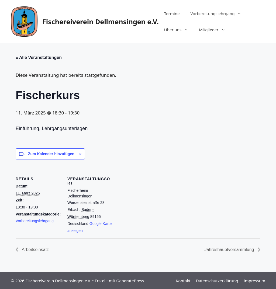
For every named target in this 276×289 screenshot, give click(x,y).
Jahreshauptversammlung (229, 249)
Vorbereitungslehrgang (218, 13)
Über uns (179, 30)
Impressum (254, 280)
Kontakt (183, 280)
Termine (172, 13)
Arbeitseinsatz (35, 249)
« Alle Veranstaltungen (39, 57)
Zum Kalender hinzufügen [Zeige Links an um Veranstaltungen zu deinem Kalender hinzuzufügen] (51, 154)
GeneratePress (130, 280)
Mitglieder (214, 30)
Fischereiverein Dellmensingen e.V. (100, 21)
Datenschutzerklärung (217, 280)
